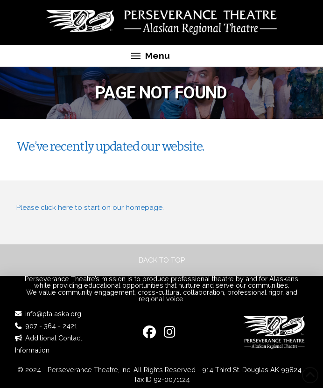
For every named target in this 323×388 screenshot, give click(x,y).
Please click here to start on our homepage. (90, 207)
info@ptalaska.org (53, 314)
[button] (150, 56)
